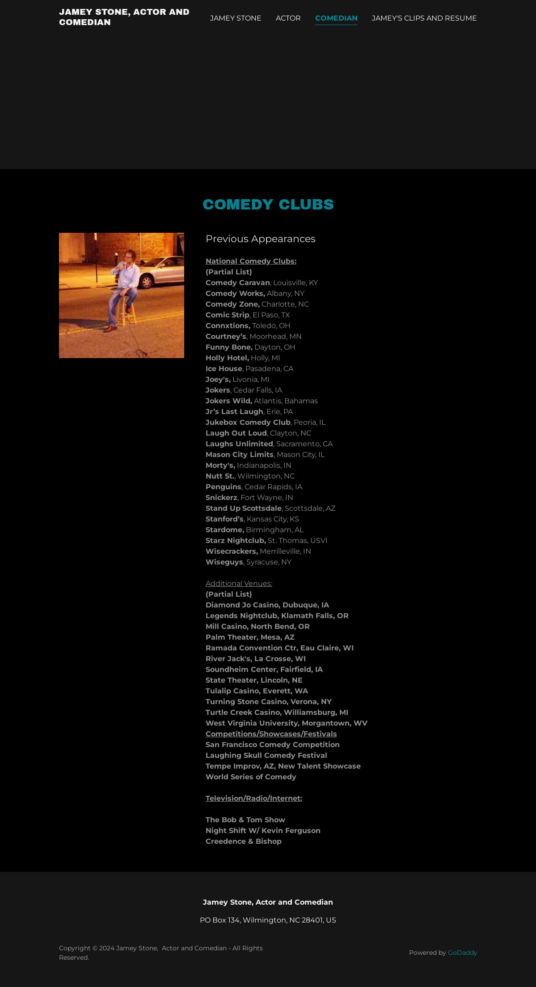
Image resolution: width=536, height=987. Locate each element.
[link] (132, 22)
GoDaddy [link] (462, 953)
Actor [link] (288, 18)
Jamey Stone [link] (236, 18)
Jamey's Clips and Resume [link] (424, 18)
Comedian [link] (336, 18)
